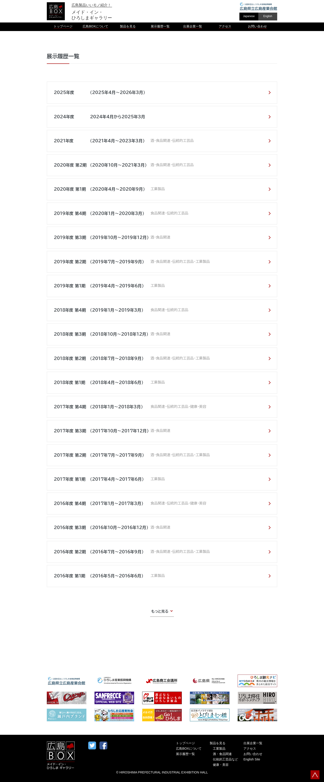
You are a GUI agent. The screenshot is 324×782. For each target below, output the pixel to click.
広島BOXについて (189, 748)
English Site (251, 759)
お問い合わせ (252, 754)
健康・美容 (221, 764)
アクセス (249, 748)
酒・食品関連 (222, 754)
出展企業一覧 (252, 743)
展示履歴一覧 (185, 754)
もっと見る (160, 611)
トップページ (185, 743)
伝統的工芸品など (225, 759)
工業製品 (219, 748)
